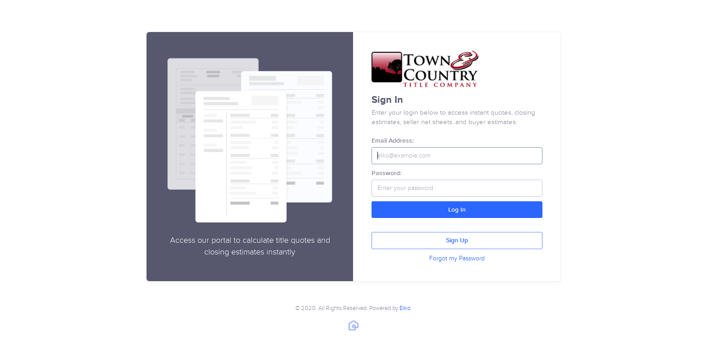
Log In (457, 210)
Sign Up (457, 240)
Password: (386, 173)
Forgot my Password (457, 258)
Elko (404, 308)
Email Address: (392, 141)
